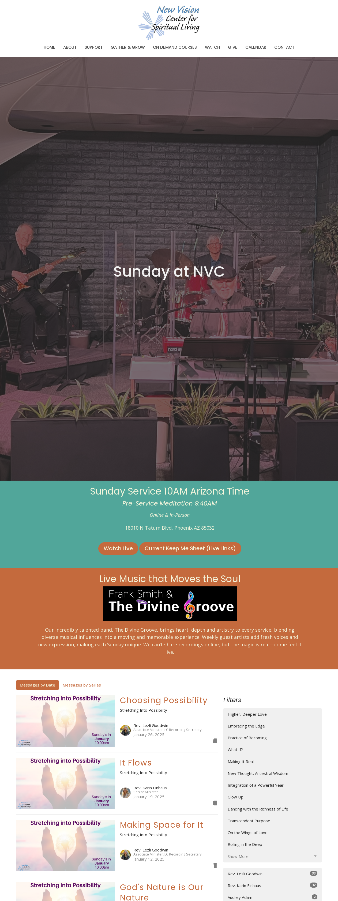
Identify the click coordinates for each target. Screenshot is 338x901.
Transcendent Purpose (249, 820)
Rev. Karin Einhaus (272, 885)
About (70, 47)
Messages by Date (37, 685)
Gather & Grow (128, 47)
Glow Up (235, 797)
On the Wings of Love (248, 832)
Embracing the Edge (246, 726)
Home (49, 47)
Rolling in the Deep (245, 844)
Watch (212, 47)
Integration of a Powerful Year (256, 785)
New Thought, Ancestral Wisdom (258, 773)
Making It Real (241, 761)
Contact (284, 47)
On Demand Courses (175, 47)
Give (232, 47)
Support (94, 47)
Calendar (255, 47)
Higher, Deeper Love (247, 714)
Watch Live (118, 548)
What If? (235, 749)
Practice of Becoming (247, 737)
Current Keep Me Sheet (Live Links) (190, 548)
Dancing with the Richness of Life (258, 809)
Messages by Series (82, 685)
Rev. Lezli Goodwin (272, 873)
